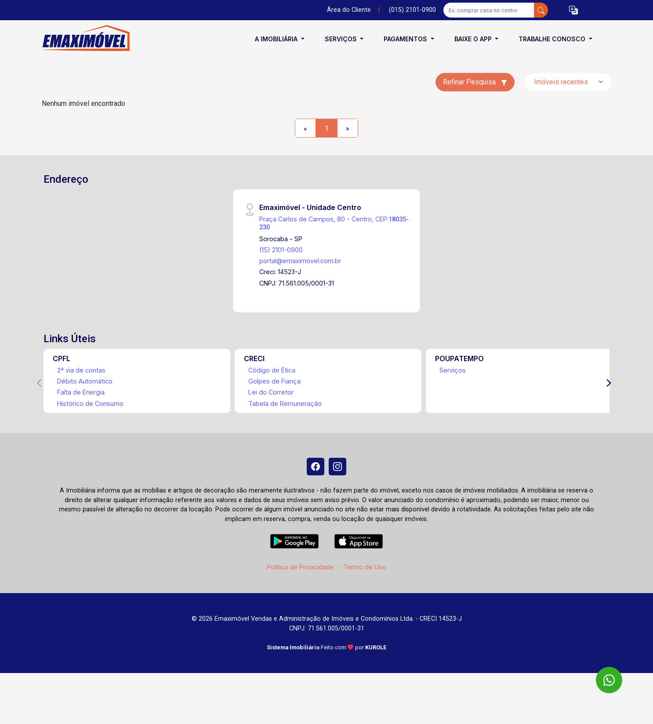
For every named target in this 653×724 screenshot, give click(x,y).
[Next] (608, 383)
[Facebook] (315, 466)
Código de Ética (271, 370)
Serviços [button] (342, 39)
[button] (573, 10)
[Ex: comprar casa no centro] (488, 10)
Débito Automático (84, 381)
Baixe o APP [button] (473, 39)
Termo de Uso (364, 567)
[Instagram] (337, 466)
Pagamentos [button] (406, 39)
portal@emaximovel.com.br (300, 260)
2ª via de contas (81, 370)
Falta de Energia (81, 392)
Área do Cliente (349, 10)
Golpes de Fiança (274, 381)
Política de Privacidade (300, 567)
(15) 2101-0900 (281, 249)
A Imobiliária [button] (277, 39)
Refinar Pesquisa (475, 82)
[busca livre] (541, 10)
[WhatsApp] (609, 680)
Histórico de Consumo (90, 403)
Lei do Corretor (271, 392)
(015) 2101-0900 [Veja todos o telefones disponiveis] (412, 10)
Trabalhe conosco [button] (553, 39)
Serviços (452, 370)
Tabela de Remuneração (285, 403)
